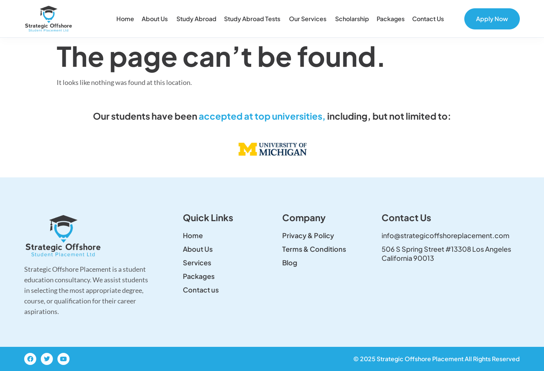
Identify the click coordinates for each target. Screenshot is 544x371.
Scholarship (352, 19)
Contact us (428, 19)
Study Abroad (196, 19)
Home (125, 19)
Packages (391, 19)
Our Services (308, 19)
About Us (155, 19)
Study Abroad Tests (252, 19)
